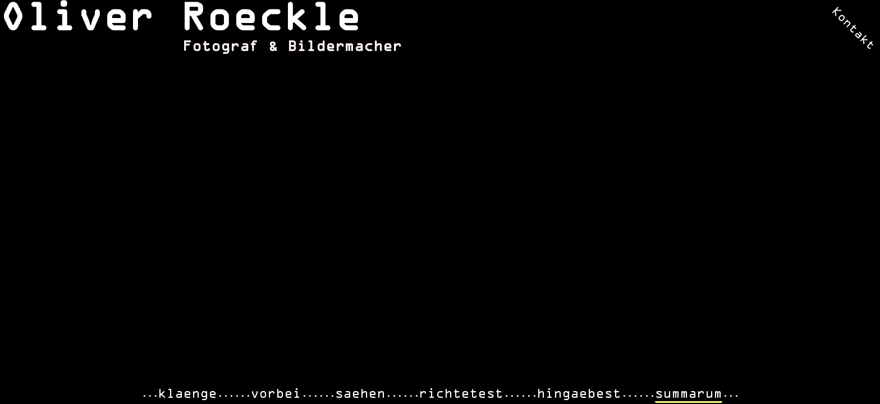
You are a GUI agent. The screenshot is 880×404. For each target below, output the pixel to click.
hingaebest (579, 394)
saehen (360, 394)
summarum (688, 394)
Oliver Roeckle (180, 20)
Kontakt (852, 29)
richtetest (461, 394)
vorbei (276, 394)
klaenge (187, 394)
